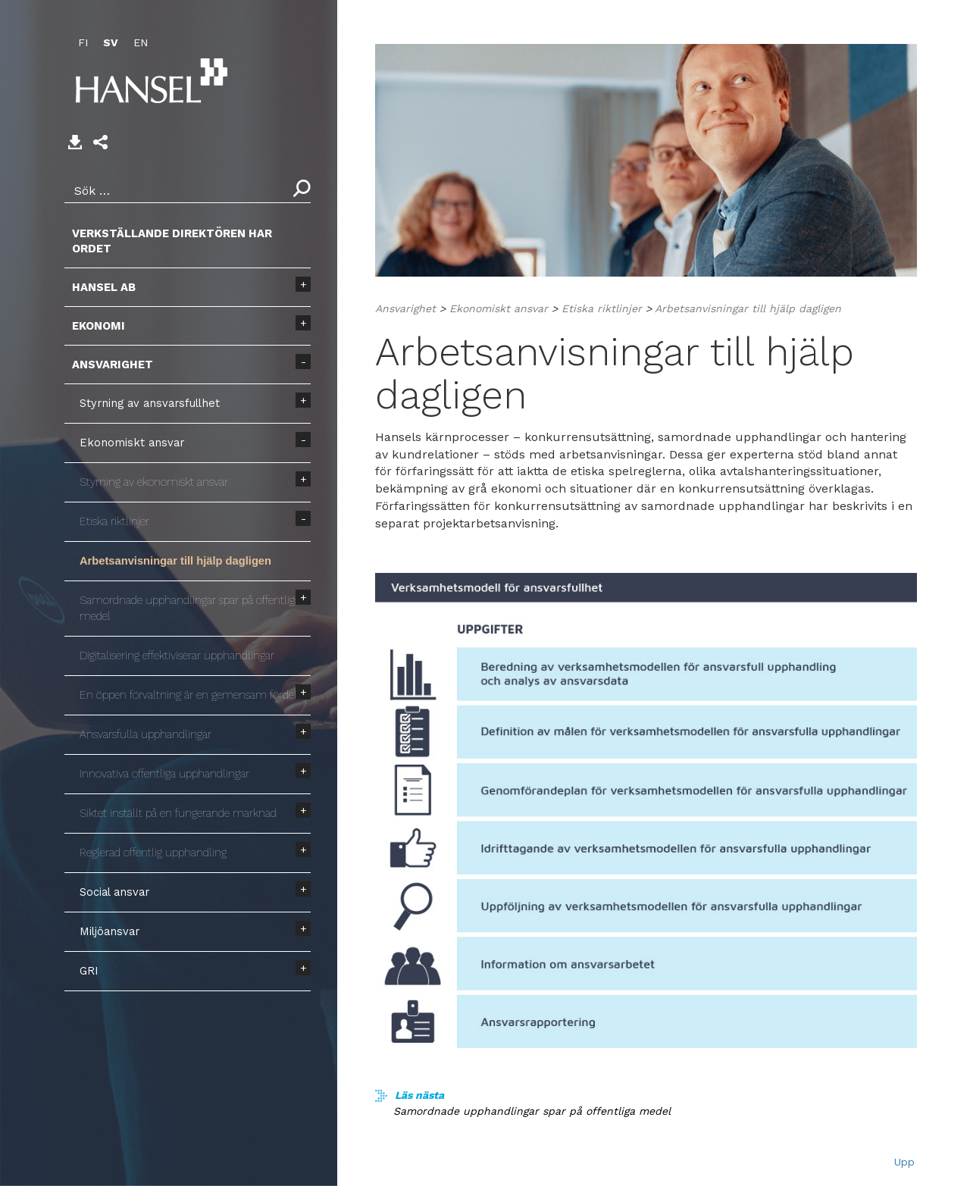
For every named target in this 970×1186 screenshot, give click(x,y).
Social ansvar (114, 892)
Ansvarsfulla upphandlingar (145, 734)
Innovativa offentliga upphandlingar (164, 774)
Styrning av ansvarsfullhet (150, 403)
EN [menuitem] (140, 42)
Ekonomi (98, 326)
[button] (100, 142)
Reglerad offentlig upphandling (153, 852)
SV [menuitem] (110, 42)
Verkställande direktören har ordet (172, 241)
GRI (89, 971)
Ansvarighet (112, 364)
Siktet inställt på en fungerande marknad (178, 813)
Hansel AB (104, 287)
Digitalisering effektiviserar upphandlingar (177, 655)
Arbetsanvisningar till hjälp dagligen (175, 561)
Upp (904, 1162)
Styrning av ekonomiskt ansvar (154, 482)
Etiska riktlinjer (114, 521)
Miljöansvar (109, 931)
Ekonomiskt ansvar (132, 442)
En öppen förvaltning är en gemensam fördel (188, 695)
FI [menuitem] (83, 42)
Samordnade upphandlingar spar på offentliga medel (190, 608)
